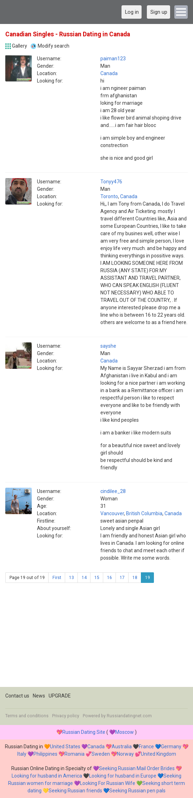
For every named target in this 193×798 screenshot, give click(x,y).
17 (122, 577)
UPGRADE (60, 696)
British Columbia (144, 513)
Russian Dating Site (83, 732)
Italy (21, 754)
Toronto (109, 196)
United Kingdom (158, 754)
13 (71, 577)
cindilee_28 (113, 491)
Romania (74, 754)
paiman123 (113, 58)
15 (96, 577)
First (56, 577)
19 (147, 577)
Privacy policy (65, 715)
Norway (125, 754)
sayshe (108, 346)
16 (109, 577)
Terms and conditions (27, 715)
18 (134, 577)
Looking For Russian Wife (107, 783)
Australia (122, 746)
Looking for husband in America (47, 776)
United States (65, 746)
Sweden (101, 754)
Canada (109, 73)
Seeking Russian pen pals (137, 790)
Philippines (45, 754)
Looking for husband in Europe (122, 776)
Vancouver (112, 513)
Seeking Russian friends (75, 790)
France (146, 746)
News (39, 696)
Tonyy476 (111, 181)
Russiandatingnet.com (129, 715)
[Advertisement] (96, 637)
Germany (171, 746)
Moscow (124, 732)
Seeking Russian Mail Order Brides (137, 768)
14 (84, 577)
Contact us (17, 696)
